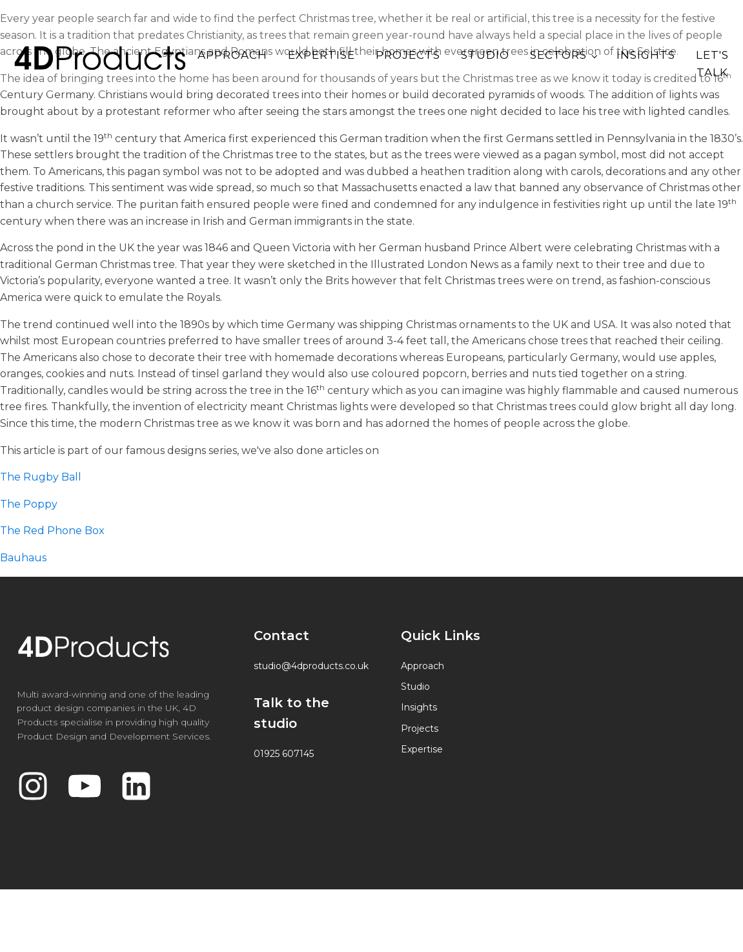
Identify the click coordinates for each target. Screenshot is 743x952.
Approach (232, 54)
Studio (485, 54)
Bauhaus (23, 558)
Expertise (321, 54)
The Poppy (30, 504)
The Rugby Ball (42, 477)
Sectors (558, 54)
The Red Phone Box (53, 530)
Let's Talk (712, 63)
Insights (645, 54)
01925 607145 (284, 754)
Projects (408, 54)
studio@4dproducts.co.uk (311, 666)
